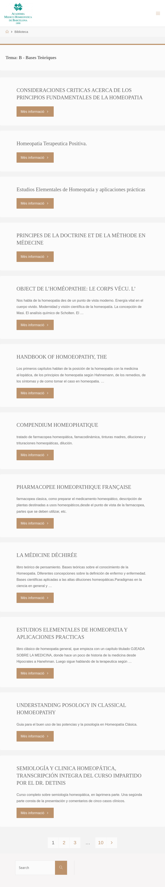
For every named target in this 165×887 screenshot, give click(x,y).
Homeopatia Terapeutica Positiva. (52, 143)
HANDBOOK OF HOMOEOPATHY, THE (62, 357)
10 (100, 842)
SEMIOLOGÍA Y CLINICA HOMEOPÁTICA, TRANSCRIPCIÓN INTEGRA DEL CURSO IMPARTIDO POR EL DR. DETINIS (79, 775)
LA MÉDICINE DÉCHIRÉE (47, 555)
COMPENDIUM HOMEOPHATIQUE (57, 425)
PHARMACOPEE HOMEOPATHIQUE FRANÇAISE (74, 487)
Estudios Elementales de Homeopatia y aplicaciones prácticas (81, 189)
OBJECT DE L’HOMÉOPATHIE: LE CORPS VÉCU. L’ (76, 289)
